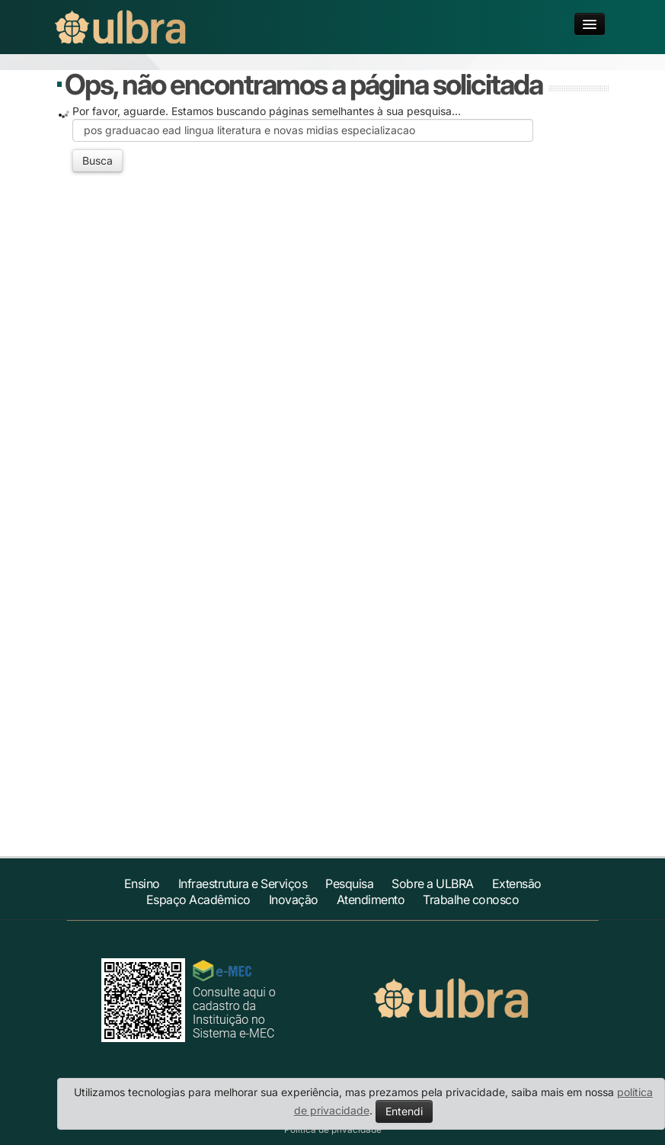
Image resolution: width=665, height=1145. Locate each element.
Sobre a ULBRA (433, 883)
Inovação (293, 899)
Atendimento (371, 899)
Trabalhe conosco (471, 899)
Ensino (142, 883)
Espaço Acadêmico (198, 899)
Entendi (404, 1111)
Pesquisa (349, 883)
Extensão (517, 883)
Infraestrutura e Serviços (243, 883)
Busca (97, 160)
